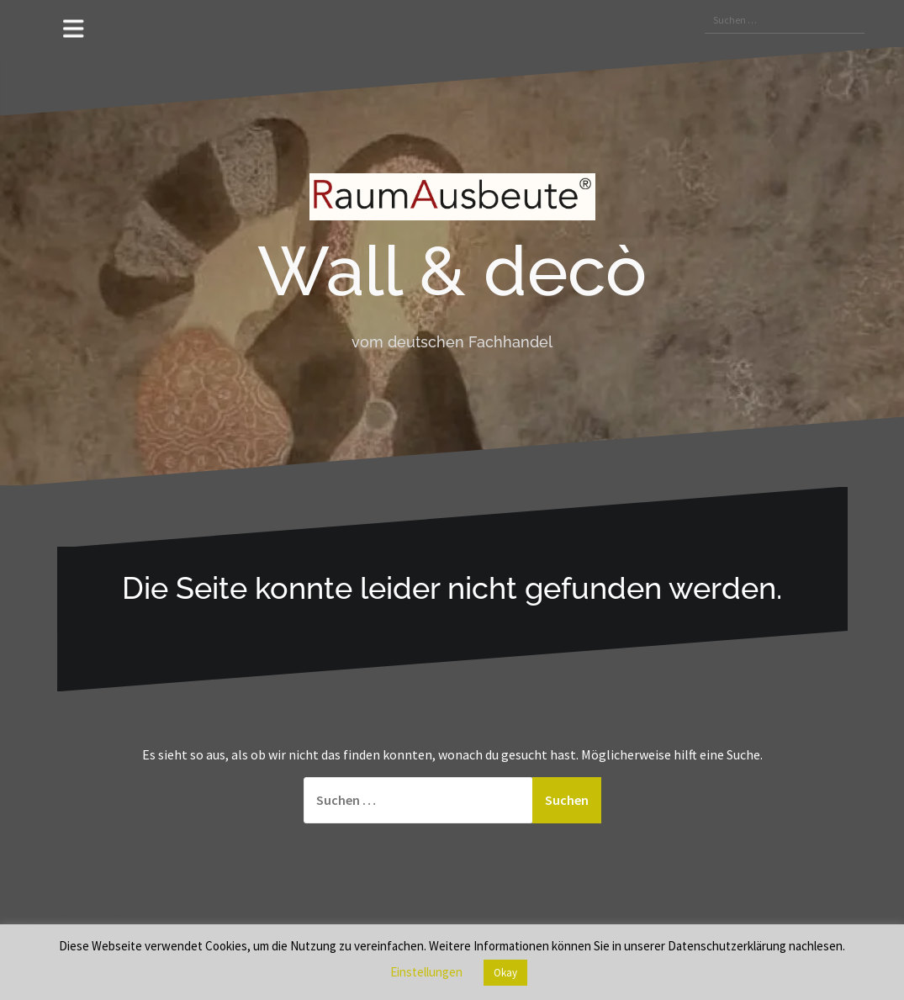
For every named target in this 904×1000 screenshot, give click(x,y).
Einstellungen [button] (426, 972)
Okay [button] (505, 973)
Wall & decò (452, 270)
